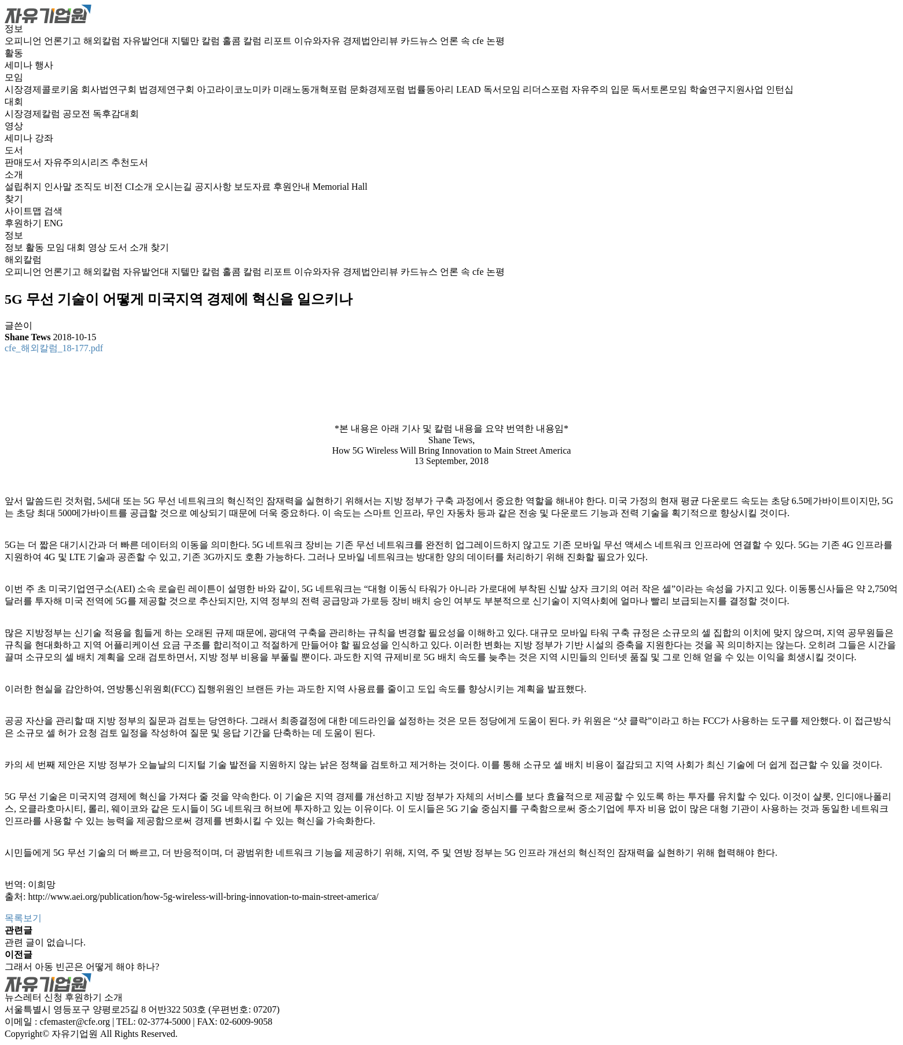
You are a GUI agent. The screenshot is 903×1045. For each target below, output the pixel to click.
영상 (14, 126)
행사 (44, 65)
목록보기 (23, 918)
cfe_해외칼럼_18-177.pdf (54, 348)
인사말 (59, 187)
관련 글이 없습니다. (45, 942)
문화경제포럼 (379, 89)
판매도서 (24, 162)
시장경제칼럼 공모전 (49, 114)
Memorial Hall (340, 187)
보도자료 (253, 187)
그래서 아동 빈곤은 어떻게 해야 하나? (82, 967)
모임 (14, 77)
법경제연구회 (168, 89)
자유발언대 (147, 41)
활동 (14, 53)
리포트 (279, 41)
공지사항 (214, 187)
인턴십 (780, 89)
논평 (495, 41)
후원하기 (23, 223)
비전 (114, 187)
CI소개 (140, 187)
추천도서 (129, 162)
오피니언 (24, 41)
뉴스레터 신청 (34, 997)
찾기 (14, 199)
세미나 (20, 65)
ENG (53, 223)
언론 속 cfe (463, 41)
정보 (14, 29)
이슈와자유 (318, 41)
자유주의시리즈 (77, 162)
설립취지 (24, 187)
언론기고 (63, 41)
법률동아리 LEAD (445, 89)
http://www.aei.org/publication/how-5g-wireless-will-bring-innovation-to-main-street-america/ (203, 897)
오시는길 (174, 187)
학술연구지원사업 (727, 89)
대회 (14, 101)
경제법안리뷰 (372, 41)
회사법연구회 (110, 89)
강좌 (44, 138)
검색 (53, 211)
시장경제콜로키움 (43, 89)
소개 (14, 174)
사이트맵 (24, 211)
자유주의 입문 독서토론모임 (630, 89)
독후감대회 (116, 114)
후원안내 (293, 187)
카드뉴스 (420, 41)
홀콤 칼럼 (243, 41)
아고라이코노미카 (235, 89)
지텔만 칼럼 (196, 41)
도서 (14, 150)
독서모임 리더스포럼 (527, 89)
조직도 (89, 187)
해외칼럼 (103, 41)
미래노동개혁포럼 (311, 89)
